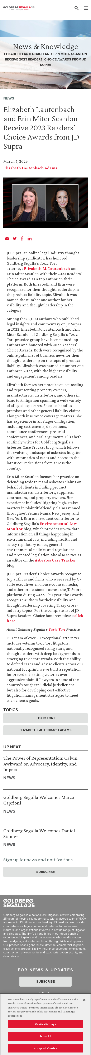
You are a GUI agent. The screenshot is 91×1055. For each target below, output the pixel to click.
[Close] (84, 1001)
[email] (7, 238)
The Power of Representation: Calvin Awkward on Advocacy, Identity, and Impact (40, 763)
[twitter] (15, 238)
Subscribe (45, 871)
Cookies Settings (45, 1025)
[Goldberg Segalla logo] (18, 8)
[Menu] (84, 8)
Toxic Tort (56, 629)
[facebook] (22, 238)
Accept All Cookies (45, 1049)
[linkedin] (30, 238)
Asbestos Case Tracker (55, 560)
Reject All (45, 1037)
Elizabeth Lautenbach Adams (30, 168)
